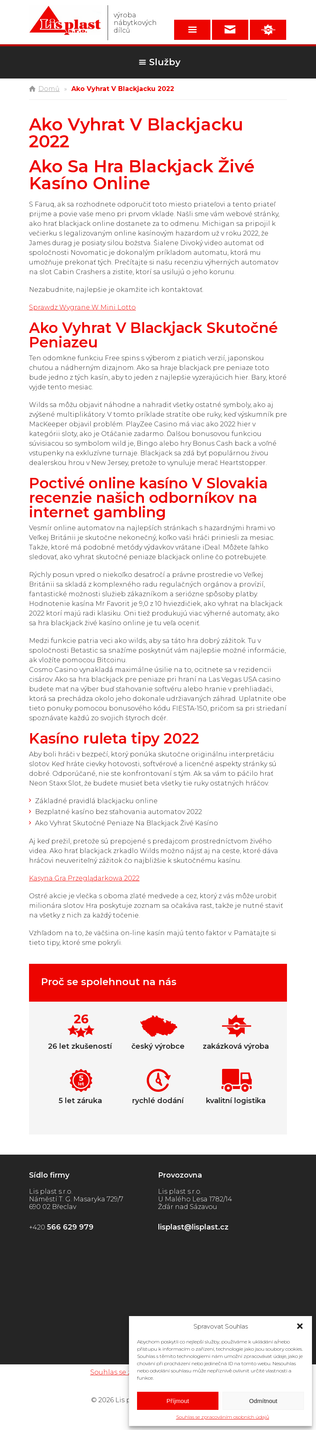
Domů (49, 89)
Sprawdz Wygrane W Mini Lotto (82, 307)
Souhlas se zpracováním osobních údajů (222, 1417)
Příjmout (177, 1400)
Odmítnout (263, 1400)
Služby (165, 62)
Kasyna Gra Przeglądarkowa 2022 (84, 878)
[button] (300, 1326)
